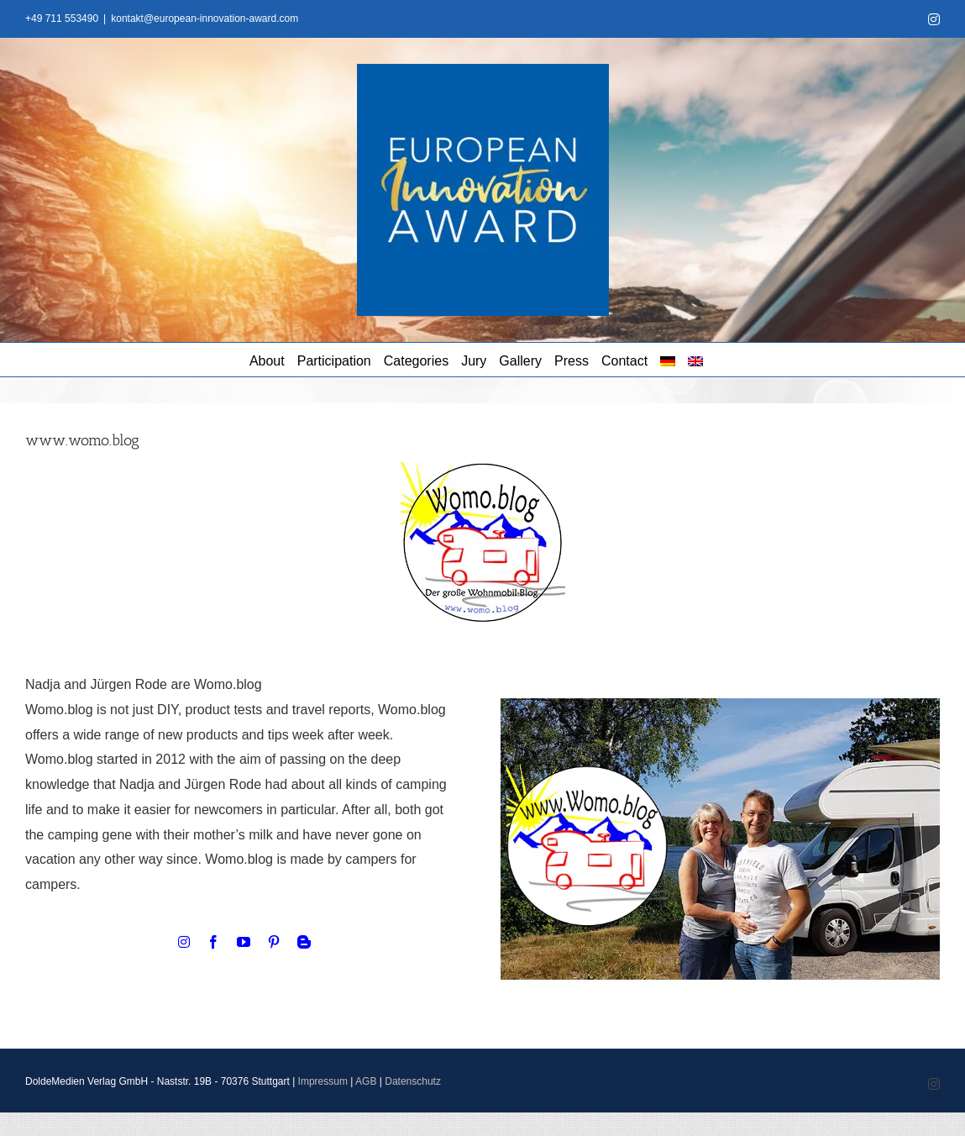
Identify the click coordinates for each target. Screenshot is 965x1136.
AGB (365, 1081)
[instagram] (184, 942)
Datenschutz (413, 1081)
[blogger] (304, 942)
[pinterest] (274, 942)
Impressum (323, 1081)
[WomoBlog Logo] (483, 468)
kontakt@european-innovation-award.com (204, 18)
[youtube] (243, 942)
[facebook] (213, 942)
